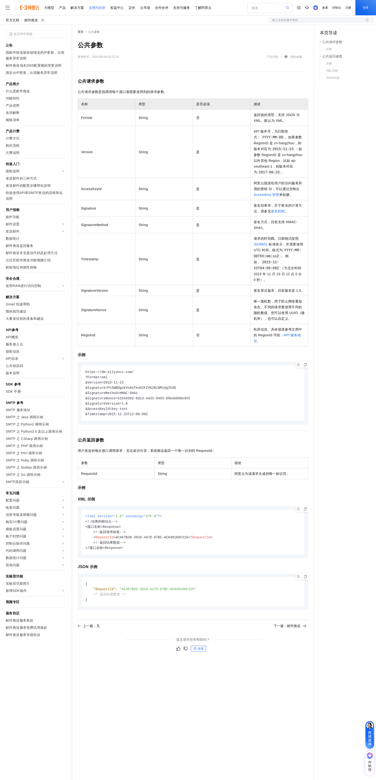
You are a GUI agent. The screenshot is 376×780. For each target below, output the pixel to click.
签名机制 (278, 211)
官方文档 (12, 20)
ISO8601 (261, 244)
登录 (366, 7)
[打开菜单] (7, 7)
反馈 (199, 653)
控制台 (336, 7)
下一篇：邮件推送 (290, 631)
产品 (62, 8)
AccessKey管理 (266, 195)
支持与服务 (181, 8)
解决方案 (77, 8)
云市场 (145, 8)
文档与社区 (97, 8)
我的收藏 (296, 56)
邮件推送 (31, 20)
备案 (325, 7)
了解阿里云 (203, 8)
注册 (348, 7)
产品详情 (272, 56)
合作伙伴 (161, 8)
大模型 (49, 8)
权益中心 (117, 8)
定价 (132, 8)
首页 (80, 32)
